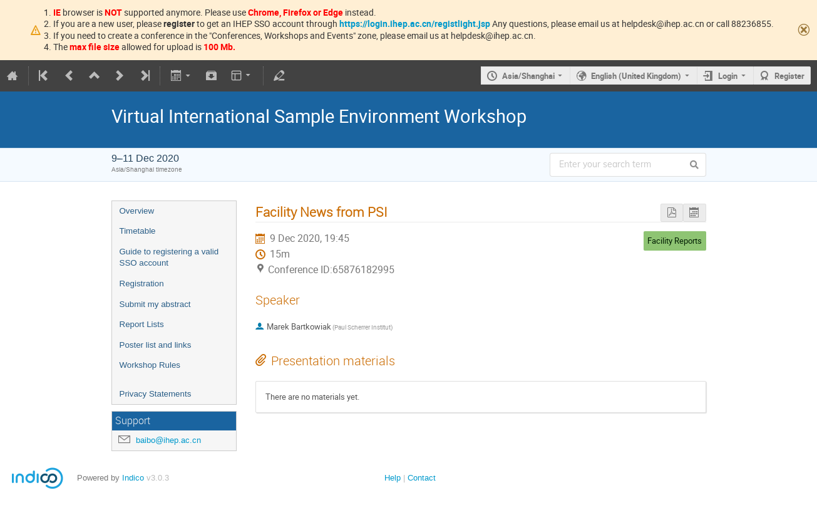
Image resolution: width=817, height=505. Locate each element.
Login (727, 75)
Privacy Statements (156, 393)
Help (392, 477)
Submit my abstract (155, 304)
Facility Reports (674, 240)
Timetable (138, 231)
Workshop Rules (150, 365)
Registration (142, 283)
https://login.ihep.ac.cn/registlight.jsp (414, 23)
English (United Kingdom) (636, 75)
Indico (133, 477)
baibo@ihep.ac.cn (168, 440)
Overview (137, 211)
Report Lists (142, 324)
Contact (422, 477)
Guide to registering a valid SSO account (169, 257)
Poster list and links (156, 345)
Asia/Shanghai (528, 75)
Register (789, 75)
